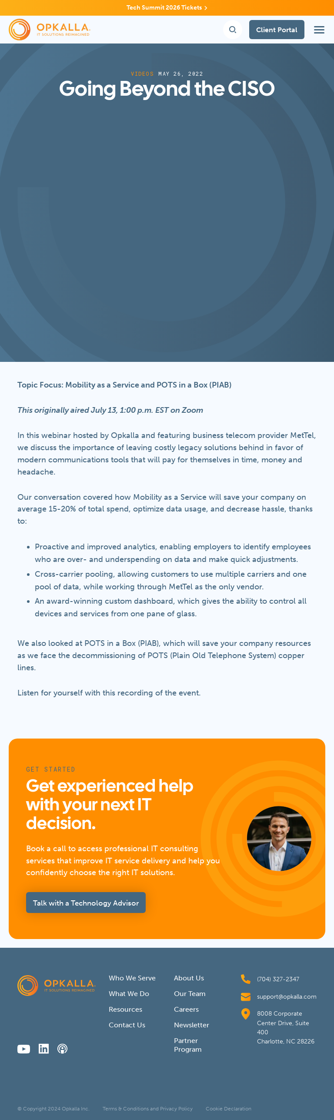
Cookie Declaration (228, 1108)
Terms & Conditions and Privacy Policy (148, 1108)
